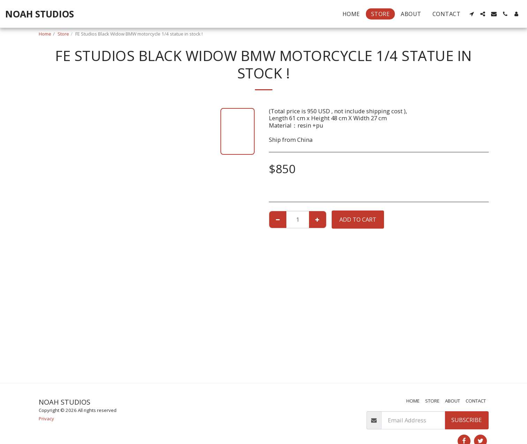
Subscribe (466, 420)
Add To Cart (357, 219)
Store (63, 34)
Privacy (46, 418)
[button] (471, 14)
